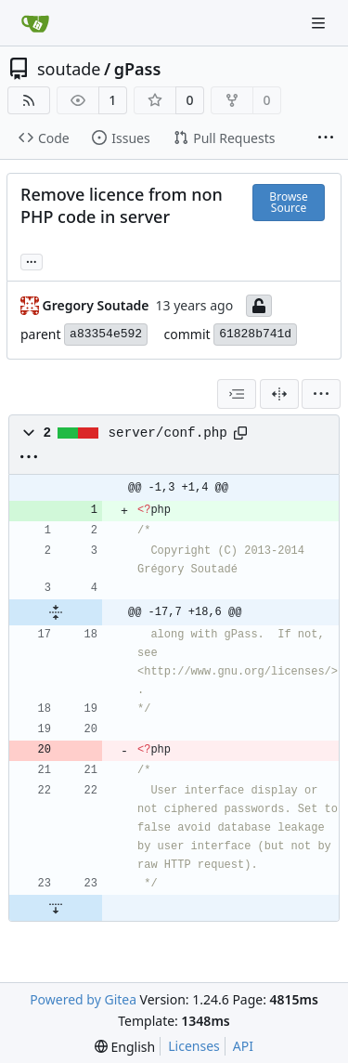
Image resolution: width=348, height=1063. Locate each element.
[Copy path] (240, 433)
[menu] (321, 394)
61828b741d (255, 334)
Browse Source (288, 202)
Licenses (194, 1046)
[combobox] (236, 394)
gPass (137, 68)
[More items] (326, 138)
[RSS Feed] (28, 100)
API (243, 1046)
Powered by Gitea (83, 999)
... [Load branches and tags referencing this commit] (31, 260)
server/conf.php (168, 433)
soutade (68, 68)
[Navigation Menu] (320, 22)
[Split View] (279, 394)
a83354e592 (106, 334)
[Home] (35, 23)
